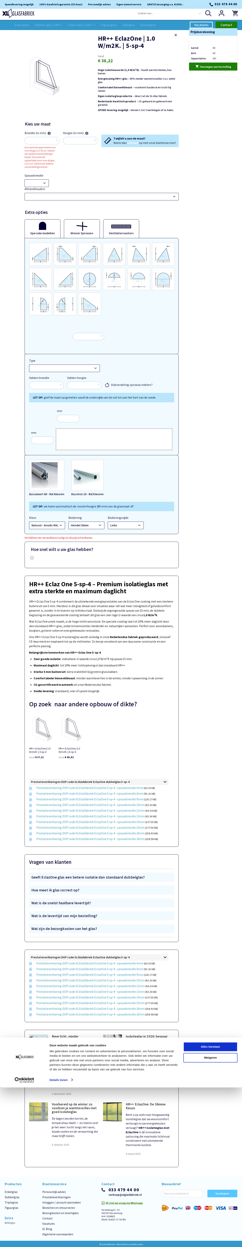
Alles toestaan (210, 1206)
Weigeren (210, 1217)
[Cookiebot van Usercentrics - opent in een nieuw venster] (24, 1239)
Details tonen (58, 1239)
